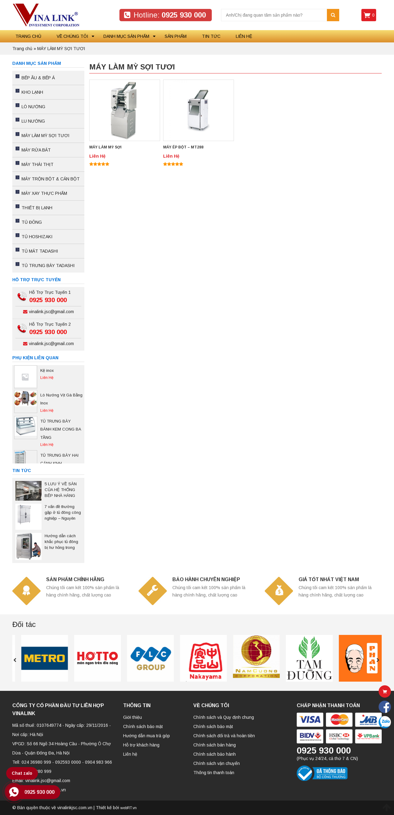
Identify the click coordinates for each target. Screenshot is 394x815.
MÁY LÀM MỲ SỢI (105, 147)
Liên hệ (244, 36)
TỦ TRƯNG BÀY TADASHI (48, 265)
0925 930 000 (39, 792)
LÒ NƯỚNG (33, 106)
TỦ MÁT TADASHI (40, 251)
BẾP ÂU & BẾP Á (38, 77)
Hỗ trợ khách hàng (141, 744)
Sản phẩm (176, 36)
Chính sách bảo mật (143, 726)
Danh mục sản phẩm (126, 36)
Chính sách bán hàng (214, 744)
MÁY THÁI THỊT (38, 164)
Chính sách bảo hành (214, 754)
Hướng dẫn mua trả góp (146, 735)
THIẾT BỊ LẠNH (37, 207)
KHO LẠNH (32, 92)
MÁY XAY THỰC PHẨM (44, 193)
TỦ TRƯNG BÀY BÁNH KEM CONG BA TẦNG (60, 429)
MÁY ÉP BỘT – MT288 (183, 147)
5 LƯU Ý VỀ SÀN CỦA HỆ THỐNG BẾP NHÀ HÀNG (61, 490)
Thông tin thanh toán (213, 772)
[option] (48, 377)
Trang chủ (28, 36)
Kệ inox (47, 370)
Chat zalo (22, 773)
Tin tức (211, 36)
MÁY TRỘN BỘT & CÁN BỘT (51, 178)
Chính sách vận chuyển (216, 763)
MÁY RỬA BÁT (36, 150)
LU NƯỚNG (33, 121)
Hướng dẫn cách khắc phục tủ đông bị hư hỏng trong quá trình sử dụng (61, 542)
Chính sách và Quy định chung (223, 717)
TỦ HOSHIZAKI (37, 236)
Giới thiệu (132, 717)
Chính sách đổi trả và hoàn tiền (224, 735)
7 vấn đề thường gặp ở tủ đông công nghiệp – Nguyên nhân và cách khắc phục (63, 513)
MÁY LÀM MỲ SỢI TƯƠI (45, 135)
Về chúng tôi (72, 36)
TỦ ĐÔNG (32, 222)
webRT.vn (128, 808)
